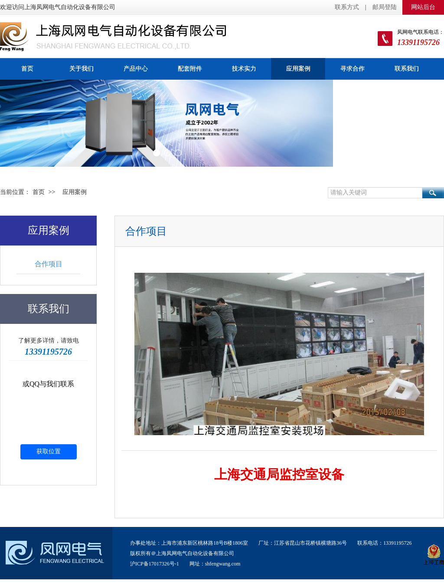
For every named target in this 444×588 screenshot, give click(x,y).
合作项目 (48, 264)
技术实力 (244, 68)
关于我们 (81, 68)
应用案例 (298, 68)
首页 (27, 68)
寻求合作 (352, 68)
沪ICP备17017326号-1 (154, 564)
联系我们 (407, 68)
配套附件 (190, 68)
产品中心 (136, 68)
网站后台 (423, 7)
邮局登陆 (384, 7)
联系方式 (347, 7)
